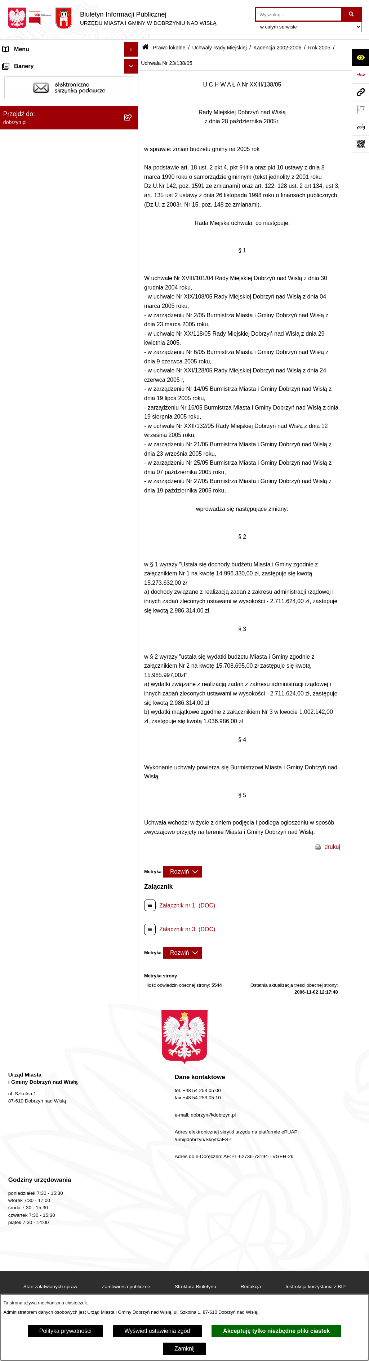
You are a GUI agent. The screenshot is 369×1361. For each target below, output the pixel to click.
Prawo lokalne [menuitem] (21, 136)
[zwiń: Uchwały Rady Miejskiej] (133, 221)
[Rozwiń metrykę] (182, 872)
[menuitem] (69, 154)
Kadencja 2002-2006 (277, 47)
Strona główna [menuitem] (21, 64)
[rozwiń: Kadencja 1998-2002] (133, 1253)
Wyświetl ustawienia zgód (157, 1331)
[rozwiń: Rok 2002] (133, 1233)
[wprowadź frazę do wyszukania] (298, 14)
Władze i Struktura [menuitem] (26, 107)
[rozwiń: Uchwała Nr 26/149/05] (133, 1157)
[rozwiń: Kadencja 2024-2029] (133, 240)
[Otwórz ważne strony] (360, 109)
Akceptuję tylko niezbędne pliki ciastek (276, 1331)
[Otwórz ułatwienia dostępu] (360, 57)
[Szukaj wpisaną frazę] (352, 14)
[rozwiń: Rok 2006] (133, 354)
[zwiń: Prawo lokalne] (133, 136)
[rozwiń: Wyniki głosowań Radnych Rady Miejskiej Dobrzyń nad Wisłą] (133, 1272)
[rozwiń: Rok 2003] (133, 1214)
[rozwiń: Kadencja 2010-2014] (133, 297)
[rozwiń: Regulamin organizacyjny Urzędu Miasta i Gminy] (133, 174)
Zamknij (184, 1348)
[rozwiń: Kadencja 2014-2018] (133, 278)
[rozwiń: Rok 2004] (133, 1195)
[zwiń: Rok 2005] (133, 374)
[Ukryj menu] (131, 49)
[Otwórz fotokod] (360, 144)
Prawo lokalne (169, 47)
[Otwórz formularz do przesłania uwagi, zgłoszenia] (360, 126)
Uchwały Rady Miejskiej (219, 47)
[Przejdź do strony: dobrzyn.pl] (360, 92)
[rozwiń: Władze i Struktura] (133, 107)
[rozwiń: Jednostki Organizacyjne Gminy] (133, 122)
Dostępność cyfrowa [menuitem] (29, 78)
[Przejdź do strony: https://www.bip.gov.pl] (360, 74)
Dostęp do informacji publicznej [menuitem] (43, 92)
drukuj (332, 847)
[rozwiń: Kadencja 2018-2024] (133, 259)
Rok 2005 (319, 47)
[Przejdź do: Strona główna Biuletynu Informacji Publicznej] (145, 48)
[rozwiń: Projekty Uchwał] (133, 202)
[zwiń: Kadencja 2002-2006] (133, 335)
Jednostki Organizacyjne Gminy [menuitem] (43, 121)
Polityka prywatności (65, 1331)
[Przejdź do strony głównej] (112, 18)
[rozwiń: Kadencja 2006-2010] (133, 316)
